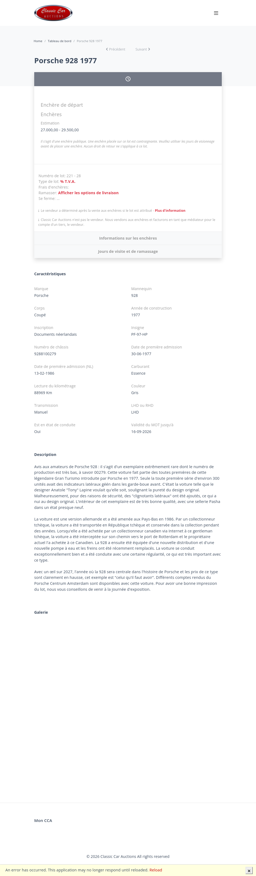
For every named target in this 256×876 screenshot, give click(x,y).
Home (38, 41)
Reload (156, 869)
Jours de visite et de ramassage (128, 251)
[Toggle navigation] (216, 13)
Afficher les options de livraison (88, 192)
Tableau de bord (59, 41)
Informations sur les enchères (128, 238)
